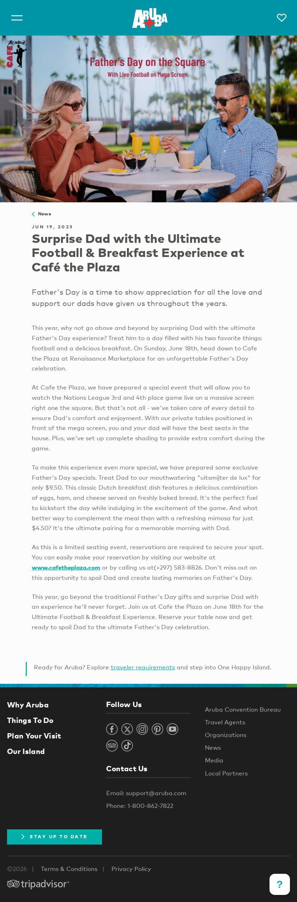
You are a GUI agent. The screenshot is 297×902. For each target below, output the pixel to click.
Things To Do (30, 720)
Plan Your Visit (34, 735)
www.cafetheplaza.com (66, 567)
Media (214, 760)
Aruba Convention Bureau (243, 709)
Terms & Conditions (69, 868)
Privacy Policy (131, 868)
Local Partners (226, 773)
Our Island (26, 751)
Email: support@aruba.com (146, 793)
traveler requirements (143, 667)
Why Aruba (28, 704)
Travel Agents (225, 722)
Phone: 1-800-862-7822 (139, 805)
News (41, 213)
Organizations (225, 734)
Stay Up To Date (54, 836)
